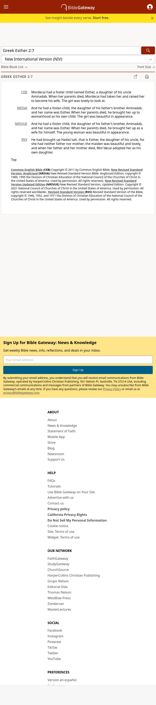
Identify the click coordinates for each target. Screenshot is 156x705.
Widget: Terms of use (64, 537)
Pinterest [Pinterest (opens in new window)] (54, 642)
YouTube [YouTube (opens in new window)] (54, 658)
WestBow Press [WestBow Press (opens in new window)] (59, 598)
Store (52, 442)
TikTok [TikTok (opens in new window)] (52, 647)
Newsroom (56, 454)
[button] (150, 7)
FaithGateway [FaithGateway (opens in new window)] (58, 558)
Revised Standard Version (66, 192)
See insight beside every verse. (77, 17)
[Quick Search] (70, 50)
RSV (24, 139)
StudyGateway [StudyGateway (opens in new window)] (58, 564)
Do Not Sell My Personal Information (77, 520)
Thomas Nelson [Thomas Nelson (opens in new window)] (59, 592)
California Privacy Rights (67, 514)
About (52, 420)
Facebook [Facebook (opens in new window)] (55, 630)
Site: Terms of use (61, 531)
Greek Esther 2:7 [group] (17, 77)
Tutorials (54, 486)
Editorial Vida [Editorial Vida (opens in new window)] (58, 587)
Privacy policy (59, 509)
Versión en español (62, 680)
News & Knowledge (62, 425)
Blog (51, 448)
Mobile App (56, 437)
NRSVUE (21, 123)
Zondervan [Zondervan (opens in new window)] (56, 603)
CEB (24, 92)
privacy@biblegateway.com (21, 393)
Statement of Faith (62, 431)
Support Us (56, 459)
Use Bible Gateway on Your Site (71, 492)
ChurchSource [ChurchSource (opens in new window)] (58, 569)
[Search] (148, 50)
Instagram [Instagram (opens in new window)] (55, 636)
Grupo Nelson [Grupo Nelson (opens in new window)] (58, 581)
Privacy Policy (112, 389)
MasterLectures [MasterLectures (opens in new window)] (59, 609)
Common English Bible (26, 170)
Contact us (56, 503)
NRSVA (22, 108)
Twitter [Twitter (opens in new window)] (53, 653)
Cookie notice (58, 526)
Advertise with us (61, 497)
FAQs (51, 480)
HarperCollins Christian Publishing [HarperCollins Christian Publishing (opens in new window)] (74, 575)
